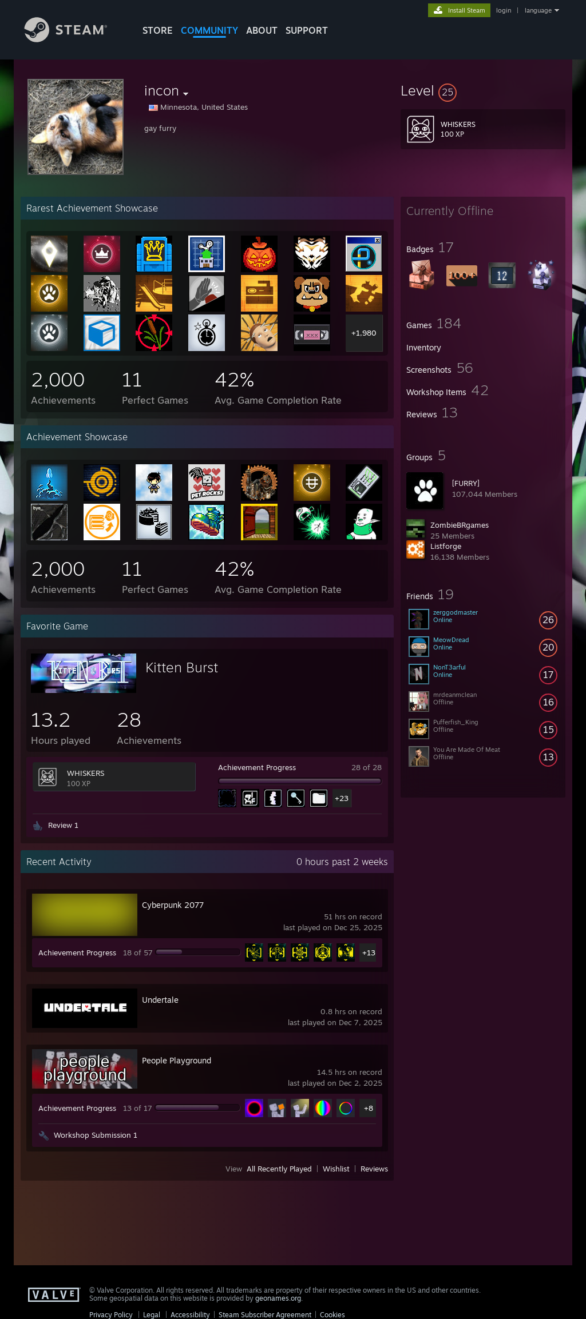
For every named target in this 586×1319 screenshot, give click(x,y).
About (262, 30)
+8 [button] (368, 1108)
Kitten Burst (181, 667)
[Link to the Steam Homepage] (74, 39)
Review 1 (63, 825)
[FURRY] (466, 483)
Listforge (445, 546)
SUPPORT (307, 30)
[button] (483, 90)
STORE (157, 30)
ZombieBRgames (459, 524)
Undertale (160, 1000)
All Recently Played (279, 1168)
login (503, 10)
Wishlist (336, 1168)
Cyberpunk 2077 (173, 905)
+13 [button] (368, 952)
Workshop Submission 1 (95, 1134)
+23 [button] (342, 798)
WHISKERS (85, 773)
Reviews (374, 1168)
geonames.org (278, 1298)
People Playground (176, 1060)
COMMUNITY (209, 30)
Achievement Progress (257, 767)
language (538, 10)
